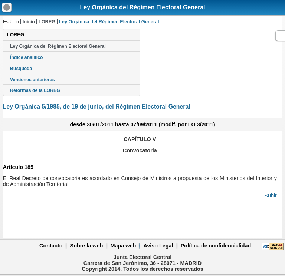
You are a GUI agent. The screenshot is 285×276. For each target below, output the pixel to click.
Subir (270, 196)
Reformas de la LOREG (35, 90)
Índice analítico (26, 57)
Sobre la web (86, 246)
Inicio (29, 21)
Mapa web (123, 246)
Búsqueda (21, 68)
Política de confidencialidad (216, 246)
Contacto (50, 246)
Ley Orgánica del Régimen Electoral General (142, 7)
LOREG (47, 21)
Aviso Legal (158, 246)
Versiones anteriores (32, 79)
